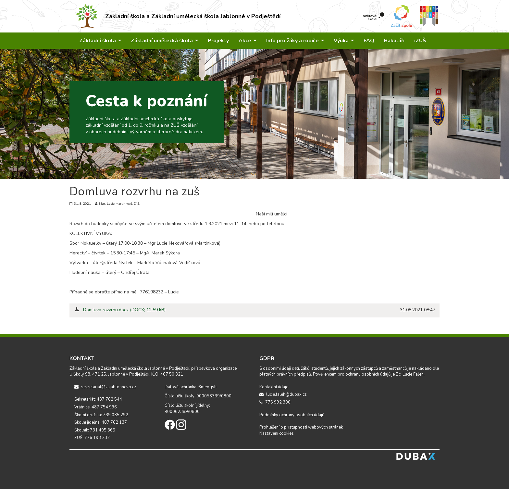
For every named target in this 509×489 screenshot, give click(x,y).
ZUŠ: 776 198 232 (92, 438)
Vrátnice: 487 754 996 (95, 407)
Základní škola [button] (100, 40)
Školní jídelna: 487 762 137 (100, 422)
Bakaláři (394, 40)
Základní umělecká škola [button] (164, 40)
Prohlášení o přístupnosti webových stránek (301, 427)
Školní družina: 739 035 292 (101, 415)
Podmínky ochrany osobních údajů (291, 415)
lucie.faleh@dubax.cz (282, 394)
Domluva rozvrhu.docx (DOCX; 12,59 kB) (124, 310)
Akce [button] (247, 40)
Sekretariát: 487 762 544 (98, 399)
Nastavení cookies (276, 433)
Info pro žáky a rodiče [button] (295, 40)
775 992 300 (275, 402)
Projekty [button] (218, 40)
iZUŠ (420, 40)
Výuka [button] (344, 40)
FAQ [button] (369, 40)
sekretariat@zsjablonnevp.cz (105, 387)
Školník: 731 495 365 (94, 430)
